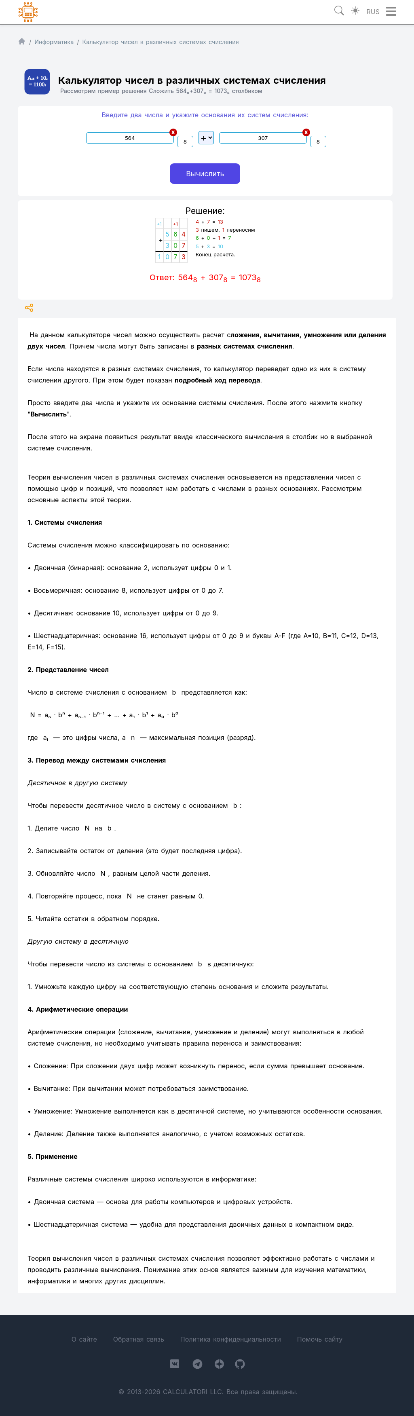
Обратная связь (138, 1339)
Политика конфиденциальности (230, 1339)
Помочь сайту (319, 1339)
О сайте (84, 1339)
